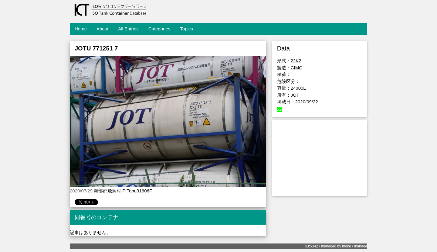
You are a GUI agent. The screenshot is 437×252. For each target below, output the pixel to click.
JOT (295, 95)
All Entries (128, 28)
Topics (186, 28)
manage (360, 246)
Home (81, 28)
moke (346, 246)
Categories (159, 28)
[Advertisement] (319, 158)
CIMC (296, 67)
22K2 (296, 60)
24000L (298, 88)
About (102, 28)
